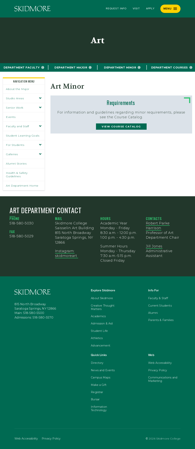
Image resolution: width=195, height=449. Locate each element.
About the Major (17, 89)
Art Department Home (22, 185)
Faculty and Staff (24, 126)
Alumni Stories (16, 163)
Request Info (116, 8)
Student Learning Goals (22, 135)
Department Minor (120, 67)
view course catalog (121, 126)
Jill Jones (154, 246)
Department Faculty (22, 67)
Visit (136, 8)
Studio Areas (24, 98)
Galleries (24, 154)
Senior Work (24, 107)
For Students (24, 145)
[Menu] (170, 9)
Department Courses (169, 67)
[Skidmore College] (32, 8)
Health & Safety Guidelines (17, 174)
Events (10, 117)
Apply (150, 8)
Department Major (70, 67)
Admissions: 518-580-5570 (34, 317)
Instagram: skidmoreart (66, 253)
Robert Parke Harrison (158, 225)
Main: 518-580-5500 (29, 313)
